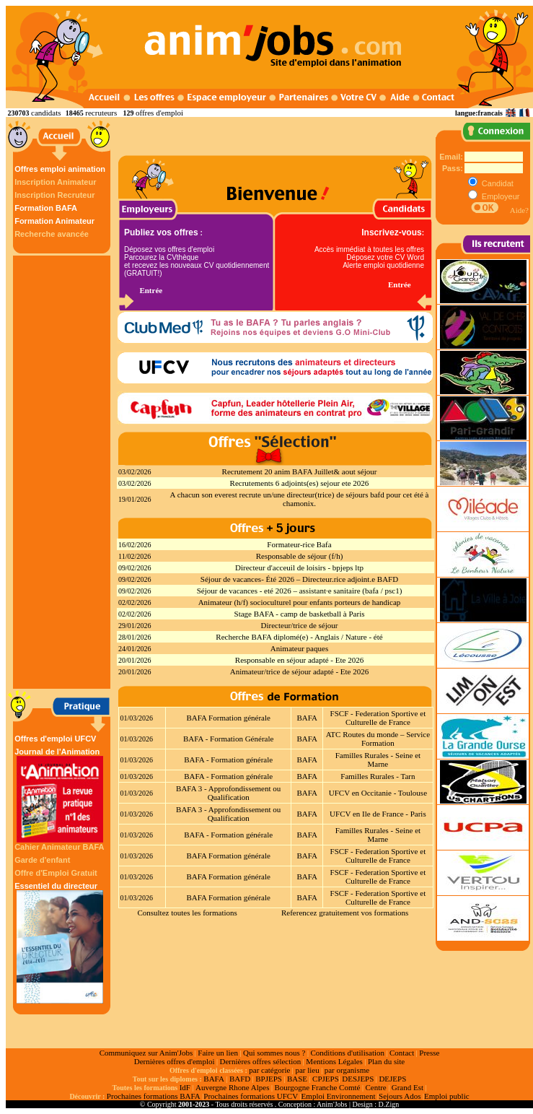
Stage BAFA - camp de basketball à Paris (299, 613)
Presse (429, 1052)
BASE (297, 1078)
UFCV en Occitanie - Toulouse (378, 792)
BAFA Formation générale (228, 717)
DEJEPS (392, 1078)
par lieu (307, 1070)
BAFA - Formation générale (228, 759)
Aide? (519, 210)
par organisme (347, 1070)
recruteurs (101, 112)
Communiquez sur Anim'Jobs (146, 1052)
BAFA (306, 717)
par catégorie (269, 1070)
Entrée (150, 290)
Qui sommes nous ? (274, 1052)
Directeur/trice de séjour (299, 625)
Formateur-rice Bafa (299, 544)
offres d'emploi (159, 112)
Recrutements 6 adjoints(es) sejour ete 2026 (299, 483)
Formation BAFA (45, 208)
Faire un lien (218, 1052)
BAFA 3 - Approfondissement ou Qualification (228, 792)
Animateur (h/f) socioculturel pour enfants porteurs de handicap (299, 602)
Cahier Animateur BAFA (59, 847)
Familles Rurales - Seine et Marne (378, 759)
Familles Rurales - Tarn (377, 776)
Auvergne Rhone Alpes (232, 1087)
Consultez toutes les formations (187, 912)
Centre (375, 1087)
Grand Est (407, 1087)
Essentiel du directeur (60, 943)
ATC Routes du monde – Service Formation (378, 738)
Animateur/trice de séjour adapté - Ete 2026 (299, 671)
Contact (401, 1052)
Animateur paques (299, 648)
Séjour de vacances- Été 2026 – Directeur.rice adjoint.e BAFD (299, 579)
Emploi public (447, 1096)
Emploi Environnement (338, 1096)
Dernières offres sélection (260, 1061)
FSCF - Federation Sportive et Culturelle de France (378, 717)
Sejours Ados (399, 1096)
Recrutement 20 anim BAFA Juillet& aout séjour (299, 471)
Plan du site (386, 1061)
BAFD (239, 1078)
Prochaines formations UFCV (250, 1096)
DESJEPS (358, 1078)
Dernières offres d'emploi (174, 1061)
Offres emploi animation (59, 169)
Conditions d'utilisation (347, 1052)
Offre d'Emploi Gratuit (55, 873)
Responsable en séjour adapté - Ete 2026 (299, 660)
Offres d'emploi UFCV (55, 738)
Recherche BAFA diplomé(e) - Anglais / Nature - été (299, 636)
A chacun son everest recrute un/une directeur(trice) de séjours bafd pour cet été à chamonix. (299, 499)
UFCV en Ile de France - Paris (378, 813)
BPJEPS (268, 1078)
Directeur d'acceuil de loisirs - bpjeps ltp (299, 567)
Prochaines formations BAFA (154, 1096)
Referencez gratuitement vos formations (344, 912)
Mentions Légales (334, 1061)
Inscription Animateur (55, 182)
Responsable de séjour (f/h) (299, 556)
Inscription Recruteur (54, 195)
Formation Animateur (54, 221)
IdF (185, 1087)
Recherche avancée (51, 234)
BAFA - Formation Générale (228, 738)
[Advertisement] (63, 472)
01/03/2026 (137, 718)
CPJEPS (325, 1078)
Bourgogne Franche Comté (317, 1087)
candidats (46, 112)
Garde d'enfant (42, 860)
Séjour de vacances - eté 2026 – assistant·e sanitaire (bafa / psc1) (299, 590)
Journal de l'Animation (60, 795)
